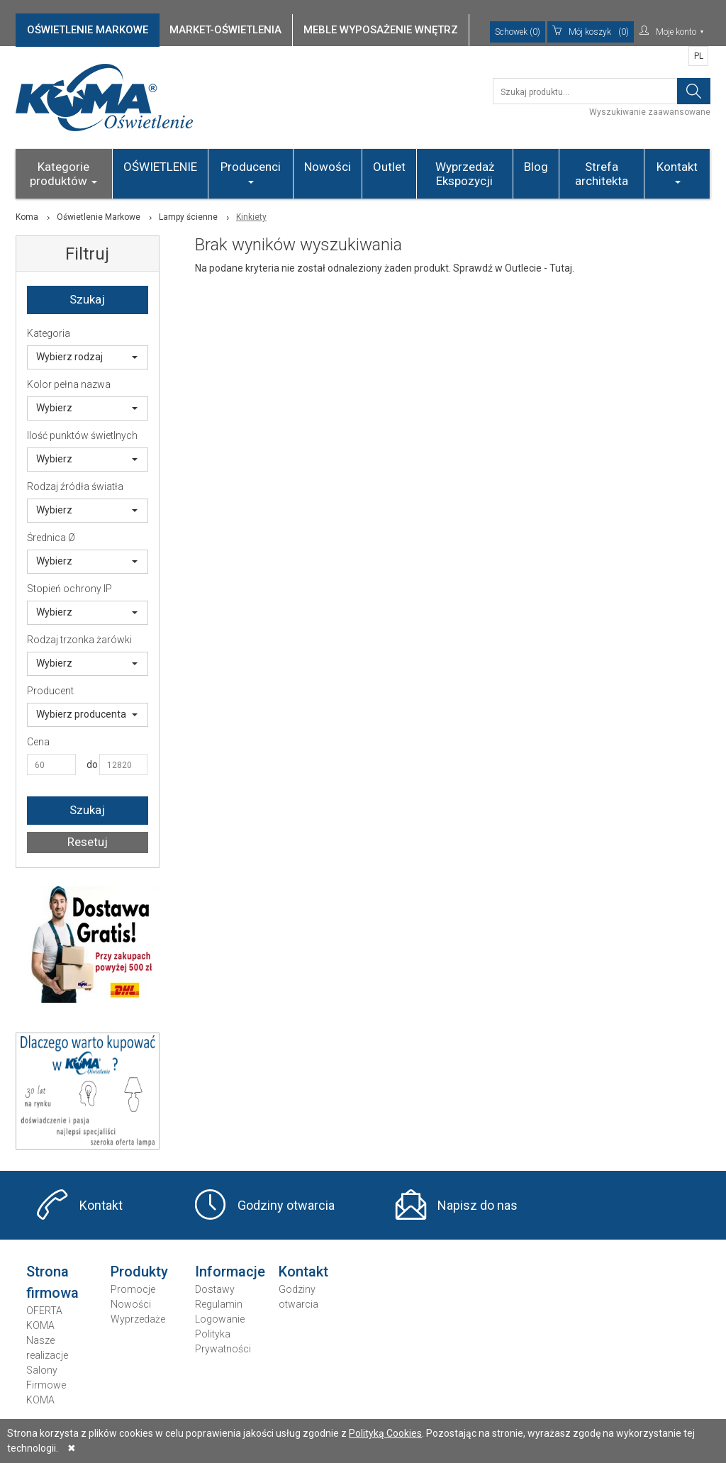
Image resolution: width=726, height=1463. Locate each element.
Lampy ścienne (188, 217)
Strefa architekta (601, 174)
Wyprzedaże (138, 1319)
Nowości (327, 167)
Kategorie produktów (63, 174)
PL (698, 56)
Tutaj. (561, 268)
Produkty (139, 1271)
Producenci (250, 172)
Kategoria (48, 333)
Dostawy (215, 1289)
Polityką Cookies (385, 1433)
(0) (590, 32)
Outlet (389, 167)
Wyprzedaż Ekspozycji (464, 174)
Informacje (230, 1271)
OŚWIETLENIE (160, 167)
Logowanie (220, 1319)
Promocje (133, 1289)
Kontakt (677, 172)
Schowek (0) (517, 32)
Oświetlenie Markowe (98, 217)
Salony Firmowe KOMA (46, 1385)
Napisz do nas (477, 1205)
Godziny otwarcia (286, 1205)
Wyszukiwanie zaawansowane (649, 112)
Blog (536, 167)
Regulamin (218, 1304)
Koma (27, 217)
